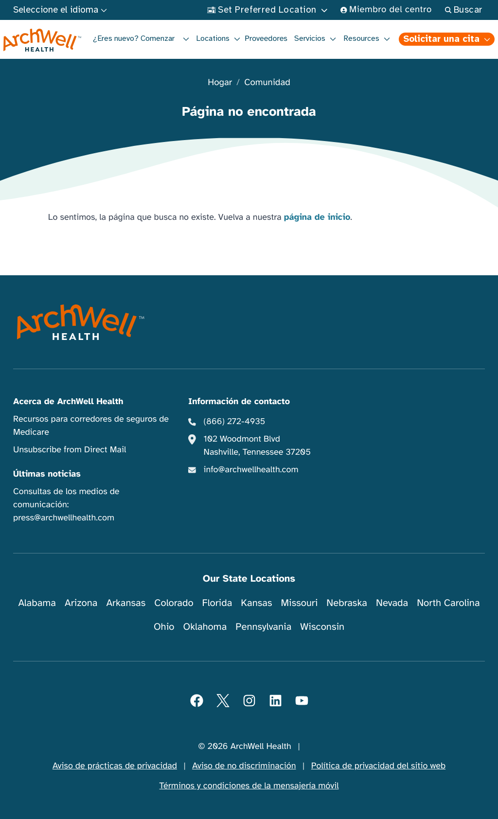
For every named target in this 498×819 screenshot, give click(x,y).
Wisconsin (322, 627)
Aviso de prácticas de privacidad (115, 766)
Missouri (299, 603)
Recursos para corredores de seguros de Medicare (91, 426)
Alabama (37, 603)
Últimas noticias (47, 474)
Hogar (220, 83)
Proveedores (266, 38)
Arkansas (125, 603)
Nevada (392, 603)
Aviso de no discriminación (244, 766)
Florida (217, 603)
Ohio (164, 627)
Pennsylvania (263, 627)
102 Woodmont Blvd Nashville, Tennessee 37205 (257, 446)
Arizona (81, 603)
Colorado (173, 603)
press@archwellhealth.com (63, 518)
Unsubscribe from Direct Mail (69, 450)
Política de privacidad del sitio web (378, 766)
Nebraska (346, 603)
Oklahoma (205, 627)
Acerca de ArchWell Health (68, 401)
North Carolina (448, 603)
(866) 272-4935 (235, 421)
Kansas (256, 603)
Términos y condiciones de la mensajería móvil (249, 786)
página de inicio (317, 217)
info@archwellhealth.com (251, 469)
